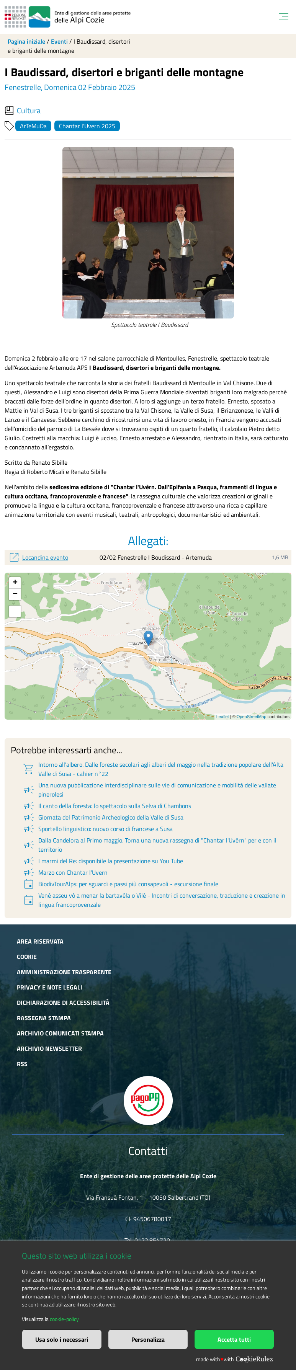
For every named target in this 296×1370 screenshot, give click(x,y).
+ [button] (15, 583)
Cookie (27, 956)
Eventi (59, 41)
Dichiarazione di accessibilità (63, 1002)
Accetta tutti (234, 1339)
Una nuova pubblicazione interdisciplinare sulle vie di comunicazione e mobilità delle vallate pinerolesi (149, 790)
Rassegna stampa (44, 1017)
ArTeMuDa (33, 126)
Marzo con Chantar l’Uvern (65, 872)
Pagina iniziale (26, 41)
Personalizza (148, 1339)
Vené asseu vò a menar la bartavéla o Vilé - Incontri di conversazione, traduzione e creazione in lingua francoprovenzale (153, 900)
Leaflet (222, 716)
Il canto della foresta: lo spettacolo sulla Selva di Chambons (106, 805)
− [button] (15, 594)
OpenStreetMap (252, 716)
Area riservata (40, 941)
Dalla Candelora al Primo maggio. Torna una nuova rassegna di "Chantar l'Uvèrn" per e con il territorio (149, 845)
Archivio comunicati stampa (60, 1033)
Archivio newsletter (49, 1048)
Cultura (23, 110)
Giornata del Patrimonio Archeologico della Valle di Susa (102, 817)
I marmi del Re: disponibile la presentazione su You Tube (102, 860)
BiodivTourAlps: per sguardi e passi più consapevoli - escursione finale (120, 883)
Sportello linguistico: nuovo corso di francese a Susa (97, 828)
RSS (22, 1063)
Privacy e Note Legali (49, 987)
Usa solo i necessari (61, 1339)
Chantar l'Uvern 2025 (87, 126)
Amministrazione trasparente (64, 971)
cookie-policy (64, 1319)
